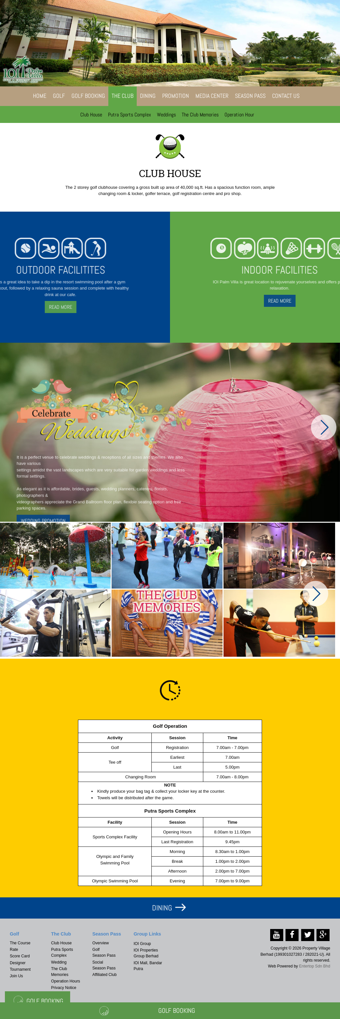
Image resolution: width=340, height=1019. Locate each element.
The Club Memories (200, 114)
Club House (91, 114)
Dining (148, 95)
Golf (59, 95)
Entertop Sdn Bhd (314, 966)
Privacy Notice (63, 987)
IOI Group (142, 943)
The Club (122, 95)
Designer (17, 963)
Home (39, 95)
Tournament (20, 969)
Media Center (211, 95)
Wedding (59, 962)
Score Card (20, 956)
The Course (20, 943)
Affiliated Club (104, 974)
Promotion (175, 95)
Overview (100, 943)
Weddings (166, 114)
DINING (162, 908)
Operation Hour (239, 114)
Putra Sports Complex (129, 114)
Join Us (16, 976)
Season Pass (250, 95)
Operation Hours (65, 981)
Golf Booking (88, 95)
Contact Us (286, 95)
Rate (14, 949)
